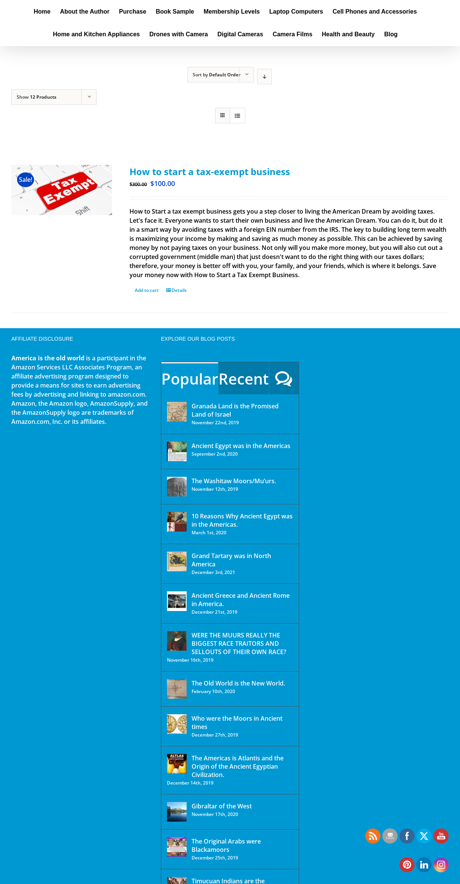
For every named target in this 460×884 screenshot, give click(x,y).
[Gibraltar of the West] (177, 812)
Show (36, 97)
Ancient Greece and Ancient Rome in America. (241, 599)
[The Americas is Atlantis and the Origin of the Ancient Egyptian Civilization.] (177, 764)
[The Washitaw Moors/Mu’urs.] (177, 486)
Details (179, 290)
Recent (243, 378)
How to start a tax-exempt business (209, 171)
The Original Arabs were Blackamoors (226, 845)
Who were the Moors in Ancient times (237, 722)
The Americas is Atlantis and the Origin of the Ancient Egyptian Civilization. (238, 766)
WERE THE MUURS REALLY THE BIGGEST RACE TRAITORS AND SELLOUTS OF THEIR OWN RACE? (239, 643)
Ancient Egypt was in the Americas (241, 446)
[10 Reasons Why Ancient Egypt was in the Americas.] (177, 522)
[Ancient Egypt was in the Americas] (177, 451)
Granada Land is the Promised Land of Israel (235, 410)
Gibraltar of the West (222, 806)
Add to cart (147, 290)
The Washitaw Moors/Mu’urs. (234, 481)
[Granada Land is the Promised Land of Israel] (177, 412)
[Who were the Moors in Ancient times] (177, 724)
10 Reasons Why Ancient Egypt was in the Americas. (242, 520)
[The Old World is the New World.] (177, 689)
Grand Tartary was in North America (231, 560)
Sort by (216, 74)
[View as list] (237, 115)
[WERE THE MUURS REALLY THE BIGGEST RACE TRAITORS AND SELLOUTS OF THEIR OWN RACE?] (177, 641)
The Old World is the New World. (238, 683)
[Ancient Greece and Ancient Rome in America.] (177, 601)
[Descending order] (264, 76)
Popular (189, 378)
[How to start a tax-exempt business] (61, 190)
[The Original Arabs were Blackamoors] (177, 847)
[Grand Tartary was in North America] (177, 561)
